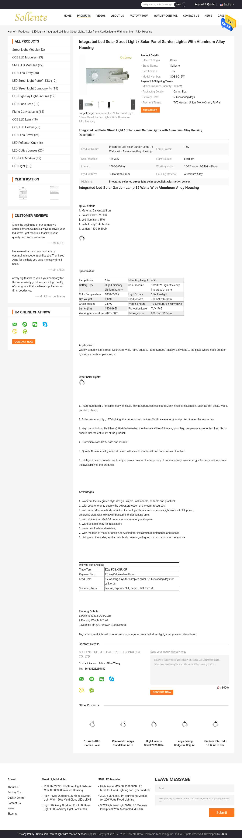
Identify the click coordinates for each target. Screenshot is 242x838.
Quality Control (166, 15)
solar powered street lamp (181, 634)
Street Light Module (25, 49)
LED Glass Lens (22, 104)
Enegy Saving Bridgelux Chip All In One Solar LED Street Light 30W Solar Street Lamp (184, 743)
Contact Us (191, 15)
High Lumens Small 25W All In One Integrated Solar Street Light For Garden (153, 743)
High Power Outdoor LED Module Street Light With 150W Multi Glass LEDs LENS (67, 797)
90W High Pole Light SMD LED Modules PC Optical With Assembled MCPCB (123, 807)
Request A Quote (204, 4)
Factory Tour (139, 15)
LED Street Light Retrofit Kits (31, 80)
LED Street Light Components (32, 88)
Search (179, 4)
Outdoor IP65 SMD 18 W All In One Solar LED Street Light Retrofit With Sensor (215, 743)
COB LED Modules (24, 57)
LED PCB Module (23, 158)
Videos (101, 15)
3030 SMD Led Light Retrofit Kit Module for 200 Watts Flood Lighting (123, 797)
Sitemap (12, 813)
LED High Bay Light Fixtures (30, 96)
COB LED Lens (22, 119)
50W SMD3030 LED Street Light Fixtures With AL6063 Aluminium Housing (67, 788)
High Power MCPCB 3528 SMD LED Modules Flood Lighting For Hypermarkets (125, 788)
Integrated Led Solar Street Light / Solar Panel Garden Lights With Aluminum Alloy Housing (106, 117)
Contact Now (150, 109)
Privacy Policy (26, 834)
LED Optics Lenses (24, 150)
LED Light (37, 31)
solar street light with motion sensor (106, 634)
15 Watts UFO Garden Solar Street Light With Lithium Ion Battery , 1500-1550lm (92, 743)
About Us (117, 15)
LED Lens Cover (22, 135)
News (208, 15)
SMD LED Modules (24, 65)
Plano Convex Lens (25, 111)
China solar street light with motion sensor (61, 834)
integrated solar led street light (146, 634)
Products (84, 15)
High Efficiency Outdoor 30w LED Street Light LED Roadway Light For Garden (67, 807)
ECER (224, 834)
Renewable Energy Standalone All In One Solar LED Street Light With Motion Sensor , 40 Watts (123, 743)
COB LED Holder (23, 127)
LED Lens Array (22, 73)
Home (67, 15)
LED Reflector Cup (24, 143)
